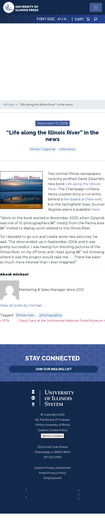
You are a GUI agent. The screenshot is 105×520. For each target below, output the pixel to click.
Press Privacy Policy (52, 472)
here (96, 209)
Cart (82, 19)
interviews (67, 149)
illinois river (25, 315)
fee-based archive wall (82, 199)
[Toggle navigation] (96, 7)
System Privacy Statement (52, 467)
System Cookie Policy (53, 430)
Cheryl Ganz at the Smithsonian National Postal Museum (61, 321)
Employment (53, 478)
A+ (59, 19)
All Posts (9, 104)
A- (66, 19)
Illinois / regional (42, 149)
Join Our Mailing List (53, 369)
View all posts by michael (21, 305)
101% (4, 321)
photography (50, 315)
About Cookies (52, 435)
